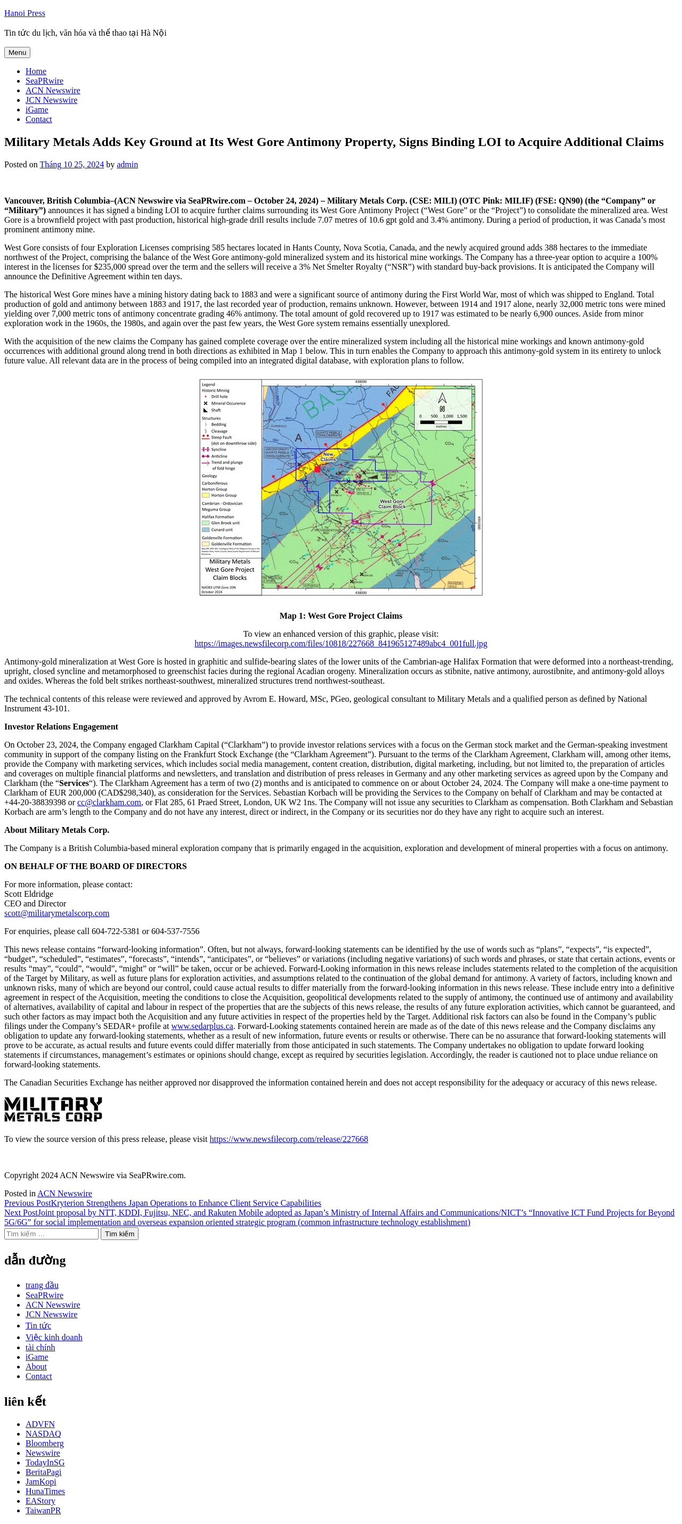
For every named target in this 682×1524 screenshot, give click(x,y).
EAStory (40, 1500)
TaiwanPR (43, 1510)
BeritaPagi (44, 1472)
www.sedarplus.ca (202, 1026)
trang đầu (42, 1285)
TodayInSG (45, 1462)
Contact (39, 119)
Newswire (43, 1452)
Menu (17, 52)
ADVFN (40, 1424)
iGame (37, 109)
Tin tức (38, 1325)
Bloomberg (45, 1443)
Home (36, 71)
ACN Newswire (53, 90)
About (36, 1366)
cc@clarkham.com (109, 802)
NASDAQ (43, 1433)
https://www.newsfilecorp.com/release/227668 (288, 1139)
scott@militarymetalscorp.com (56, 913)
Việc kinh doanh (54, 1337)
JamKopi (41, 1481)
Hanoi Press (24, 13)
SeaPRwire (44, 80)
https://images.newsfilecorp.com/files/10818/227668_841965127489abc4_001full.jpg (341, 643)
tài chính (40, 1347)
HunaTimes (45, 1491)
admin (127, 164)
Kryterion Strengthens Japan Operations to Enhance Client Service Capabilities (162, 1202)
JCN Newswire (51, 99)
